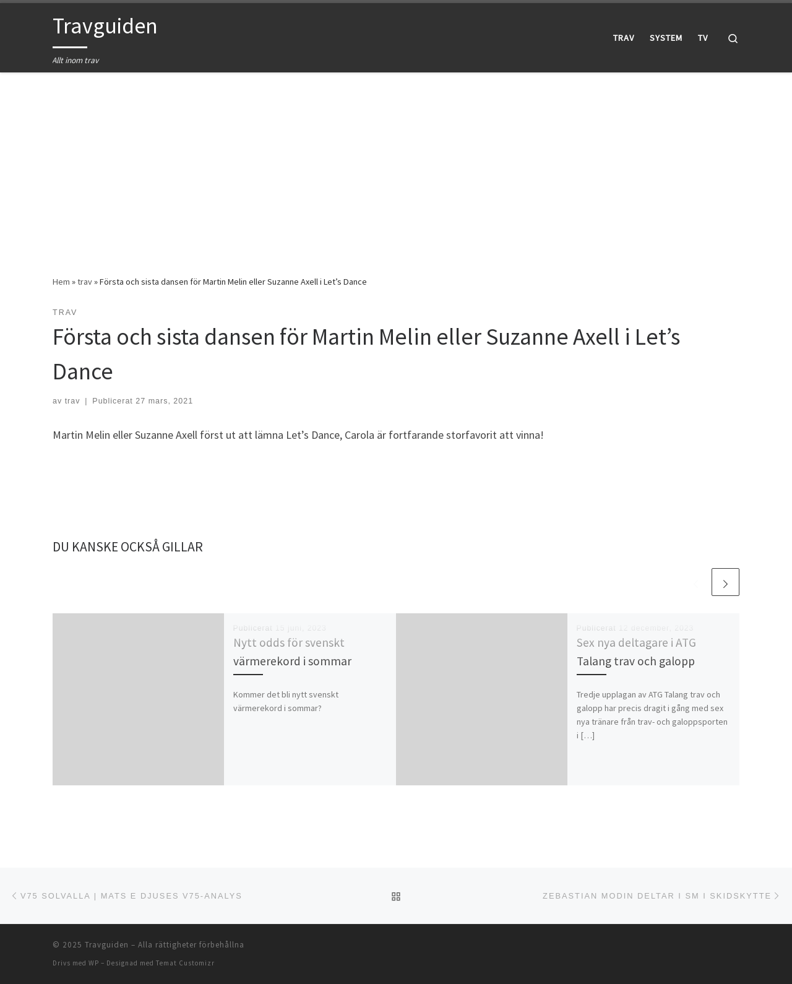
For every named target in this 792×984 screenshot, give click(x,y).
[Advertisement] (396, 164)
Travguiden (107, 944)
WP (93, 963)
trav (84, 281)
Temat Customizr (185, 963)
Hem (61, 281)
